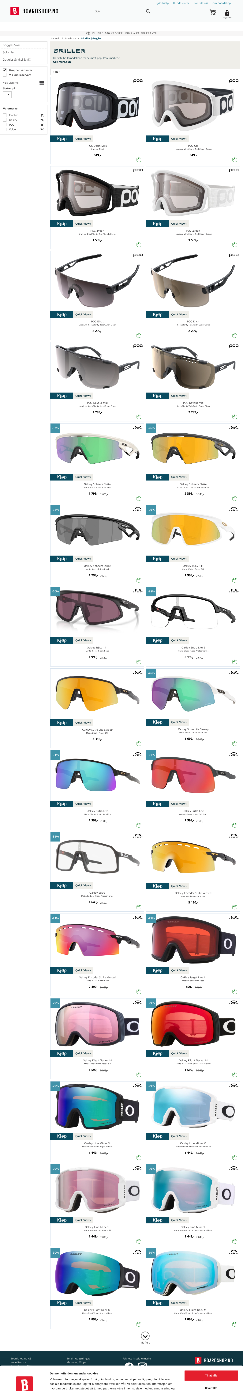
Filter (56, 71)
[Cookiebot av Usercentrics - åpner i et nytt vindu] (24, 1383)
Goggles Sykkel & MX (17, 59)
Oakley (12, 120)
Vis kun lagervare (19, 75)
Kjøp (62, 138)
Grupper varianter (20, 70)
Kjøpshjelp (162, 3)
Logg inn (227, 17)
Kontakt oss (201, 3)
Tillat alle (211, 1351)
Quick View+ (83, 138)
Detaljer (55, 1383)
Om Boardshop (221, 3)
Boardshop (70, 38)
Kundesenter (181, 3)
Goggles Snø (11, 45)
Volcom (13, 129)
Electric (13, 115)
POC (11, 124)
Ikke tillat (211, 1363)
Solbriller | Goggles (90, 38)
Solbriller (9, 52)
